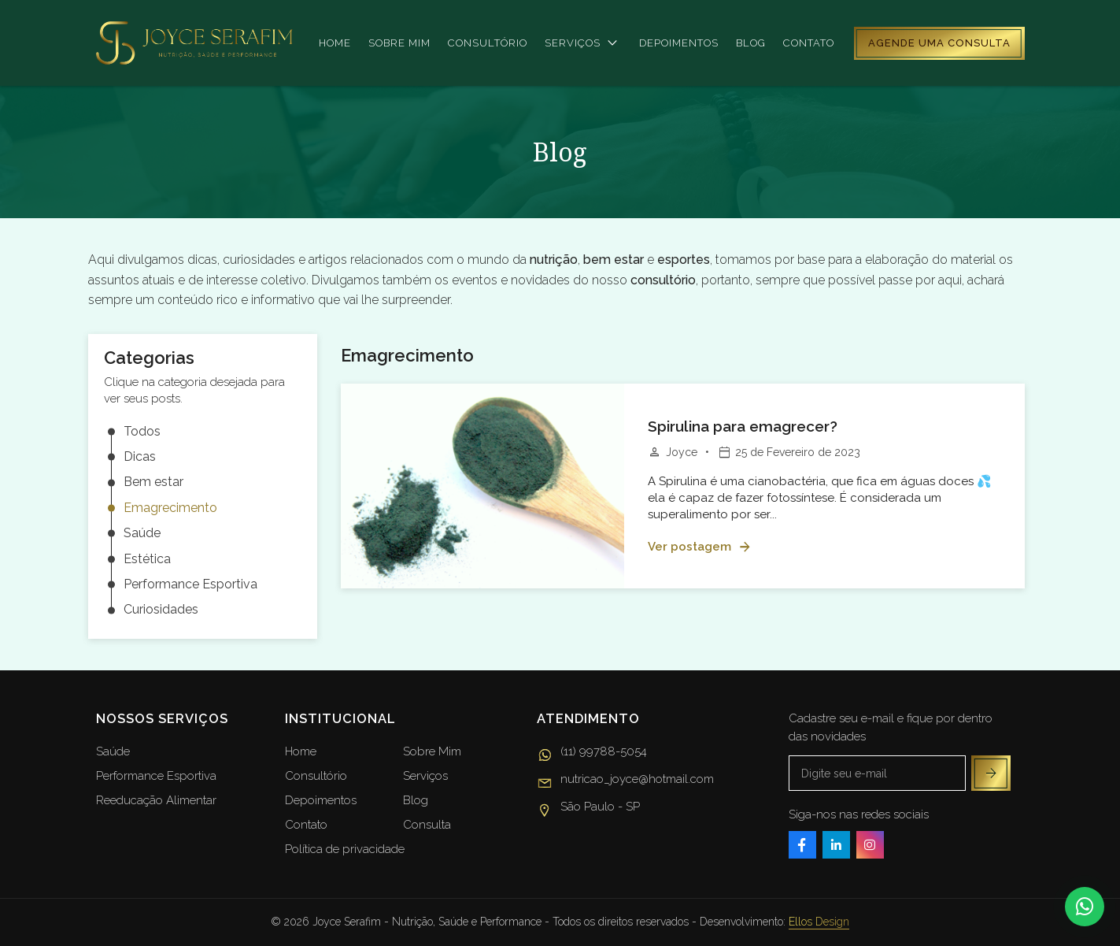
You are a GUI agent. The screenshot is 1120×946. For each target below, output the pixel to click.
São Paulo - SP (588, 808)
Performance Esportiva (190, 584)
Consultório (487, 43)
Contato (808, 43)
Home (335, 43)
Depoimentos (679, 43)
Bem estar (153, 482)
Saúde (142, 533)
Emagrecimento (170, 507)
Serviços (583, 43)
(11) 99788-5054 (592, 753)
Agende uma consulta (939, 43)
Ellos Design (819, 921)
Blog (751, 43)
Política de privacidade (345, 849)
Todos (142, 431)
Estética (147, 558)
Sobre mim (399, 43)
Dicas (140, 456)
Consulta (427, 825)
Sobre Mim (432, 751)
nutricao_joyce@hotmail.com (625, 781)
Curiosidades (161, 610)
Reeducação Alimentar (156, 800)
